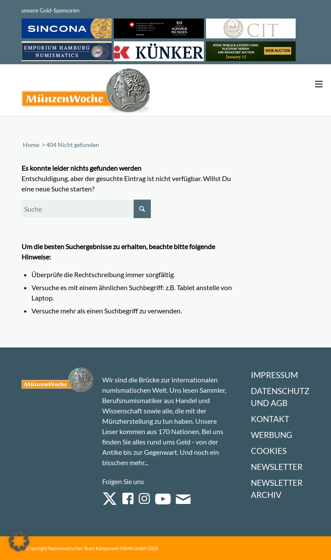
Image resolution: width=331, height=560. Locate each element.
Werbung (271, 435)
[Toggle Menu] (318, 84)
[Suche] (86, 209)
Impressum (274, 375)
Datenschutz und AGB (280, 397)
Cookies (269, 451)
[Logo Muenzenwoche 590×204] (86, 92)
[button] (19, 541)
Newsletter (277, 467)
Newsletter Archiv (277, 489)
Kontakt (270, 419)
